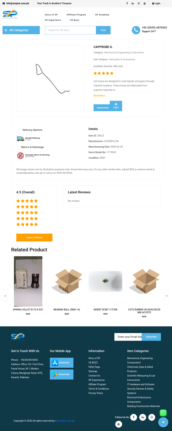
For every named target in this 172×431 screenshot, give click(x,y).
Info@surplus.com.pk (16, 3)
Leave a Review (34, 237)
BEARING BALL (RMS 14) (67, 309)
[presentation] (5, 296)
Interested (103, 107)
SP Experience (53, 20)
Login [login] (156, 3)
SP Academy (102, 14)
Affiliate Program (76, 14)
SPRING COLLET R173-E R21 (28, 309)
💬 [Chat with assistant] (163, 422)
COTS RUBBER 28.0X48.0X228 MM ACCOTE (144, 311)
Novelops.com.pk (65, 420)
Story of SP (51, 14)
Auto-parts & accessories (122, 59)
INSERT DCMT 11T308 (105, 309)
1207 (116, 106)
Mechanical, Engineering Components (124, 52)
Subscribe (151, 336)
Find (103, 30)
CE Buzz (74, 20)
